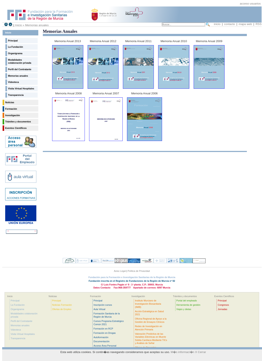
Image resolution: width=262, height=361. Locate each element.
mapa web (246, 24)
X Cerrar (200, 352)
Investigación (12, 115)
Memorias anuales (37, 25)
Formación (11, 109)
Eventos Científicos (16, 128)
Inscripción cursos (102, 305)
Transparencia (16, 95)
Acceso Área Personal (104, 345)
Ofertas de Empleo (61, 309)
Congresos (223, 305)
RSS (258, 24)
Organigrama (15, 53)
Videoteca (13, 82)
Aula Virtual (99, 309)
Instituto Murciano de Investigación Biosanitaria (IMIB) (148, 303)
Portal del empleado (186, 300)
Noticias (9, 102)
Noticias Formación (62, 305)
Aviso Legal (120, 271)
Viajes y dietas (183, 309)
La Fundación (15, 47)
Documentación (101, 341)
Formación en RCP (103, 328)
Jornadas (222, 309)
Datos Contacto (102, 287)
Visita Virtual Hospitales (21, 88)
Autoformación (100, 337)
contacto (230, 24)
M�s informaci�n (182, 352)
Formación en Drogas (104, 333)
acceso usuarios (250, 3)
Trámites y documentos (18, 121)
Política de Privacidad (139, 271)
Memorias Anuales (60, 31)
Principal (13, 40)
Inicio (18, 25)
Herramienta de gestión (188, 305)
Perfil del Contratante (19, 69)
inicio (217, 24)
